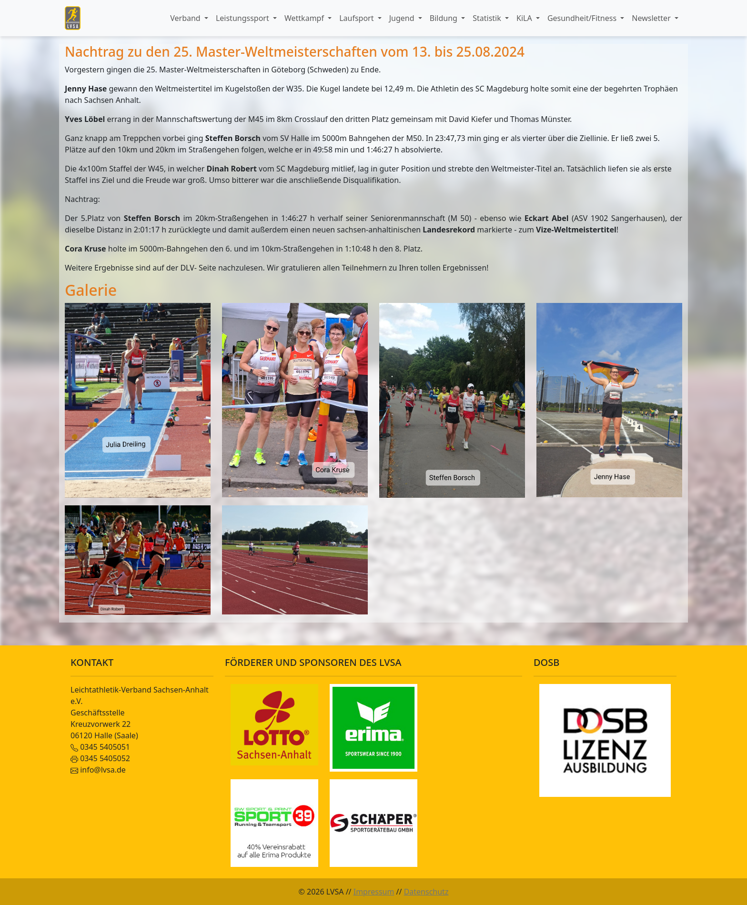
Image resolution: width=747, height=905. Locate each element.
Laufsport (357, 18)
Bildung (444, 18)
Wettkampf (305, 18)
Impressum (373, 891)
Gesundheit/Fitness (582, 18)
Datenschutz (426, 891)
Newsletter (652, 18)
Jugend (402, 18)
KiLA (525, 18)
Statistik (488, 18)
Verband (186, 18)
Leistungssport (243, 18)
